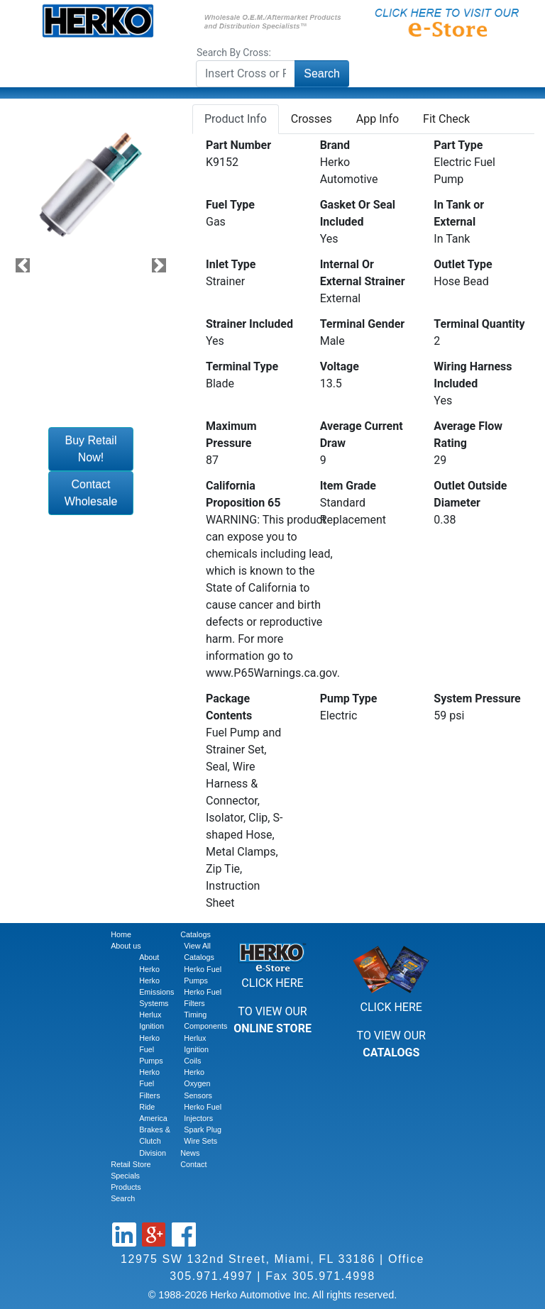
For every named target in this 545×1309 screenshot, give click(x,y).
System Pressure (477, 698)
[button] (23, 265)
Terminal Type (242, 366)
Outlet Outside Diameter (470, 494)
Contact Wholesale (91, 492)
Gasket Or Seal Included (357, 213)
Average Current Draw (361, 434)
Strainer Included (249, 324)
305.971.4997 (211, 1276)
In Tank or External (459, 213)
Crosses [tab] (311, 119)
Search (322, 73)
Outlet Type (463, 264)
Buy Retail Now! (91, 448)
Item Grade (348, 485)
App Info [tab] (377, 119)
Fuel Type (230, 204)
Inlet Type (231, 264)
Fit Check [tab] (446, 119)
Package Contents (229, 707)
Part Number (238, 145)
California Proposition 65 (243, 494)
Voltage (339, 366)
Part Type (458, 145)
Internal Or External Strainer (362, 273)
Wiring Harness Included (473, 375)
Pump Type (349, 698)
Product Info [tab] (235, 119)
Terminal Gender (362, 324)
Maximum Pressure (231, 434)
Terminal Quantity (479, 324)
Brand (335, 145)
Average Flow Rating (468, 434)
